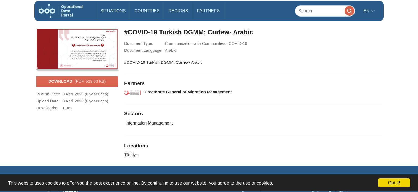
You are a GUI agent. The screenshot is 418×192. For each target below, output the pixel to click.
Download (77, 81)
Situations (113, 11)
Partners (208, 11)
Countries (146, 11)
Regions (178, 11)
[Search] (325, 10)
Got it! (394, 182)
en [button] (367, 11)
